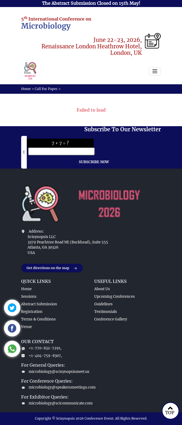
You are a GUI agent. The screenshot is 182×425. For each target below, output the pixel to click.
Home (26, 89)
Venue (26, 326)
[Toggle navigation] (155, 71)
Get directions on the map (52, 268)
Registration (32, 311)
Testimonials (105, 311)
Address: (36, 231)
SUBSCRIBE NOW (94, 162)
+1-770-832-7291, (41, 348)
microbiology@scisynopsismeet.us (54, 371)
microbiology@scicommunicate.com (54, 403)
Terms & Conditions (38, 319)
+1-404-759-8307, (41, 355)
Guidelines (103, 304)
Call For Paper (46, 89)
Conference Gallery (110, 319)
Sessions (29, 296)
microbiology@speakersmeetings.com (54, 387)
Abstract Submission (39, 304)
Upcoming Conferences (114, 296)
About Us (102, 289)
